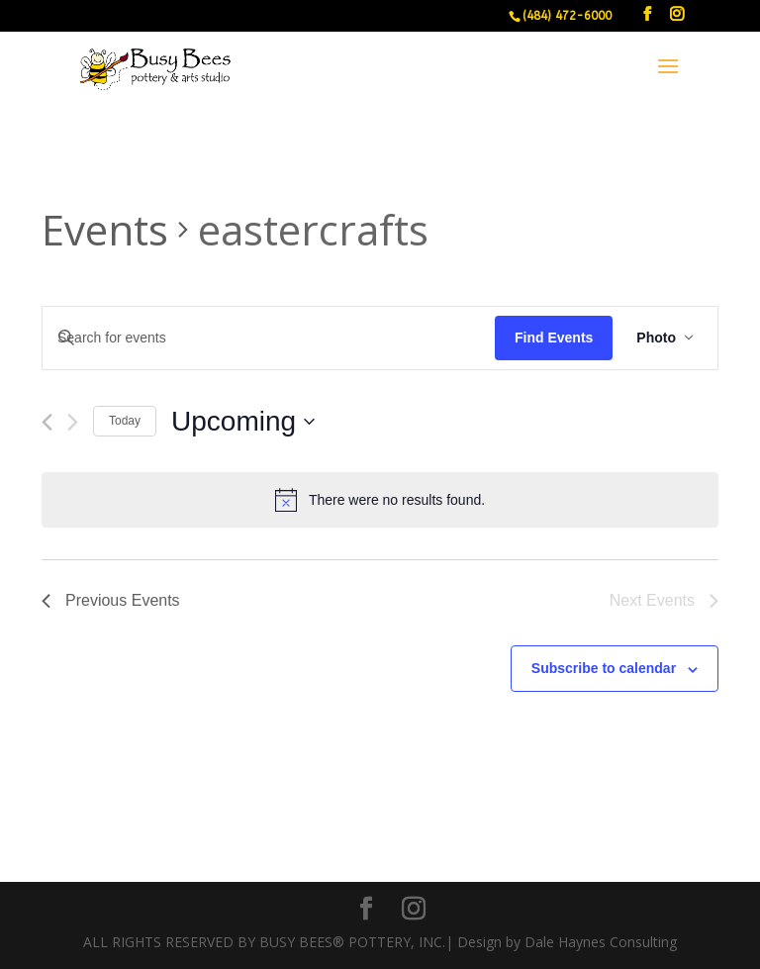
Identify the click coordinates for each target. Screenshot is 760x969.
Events (105, 229)
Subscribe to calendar (603, 668)
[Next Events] (72, 422)
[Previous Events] (47, 422)
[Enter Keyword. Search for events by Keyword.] (269, 338)
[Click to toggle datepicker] (243, 421)
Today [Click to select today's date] (125, 421)
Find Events (554, 337)
